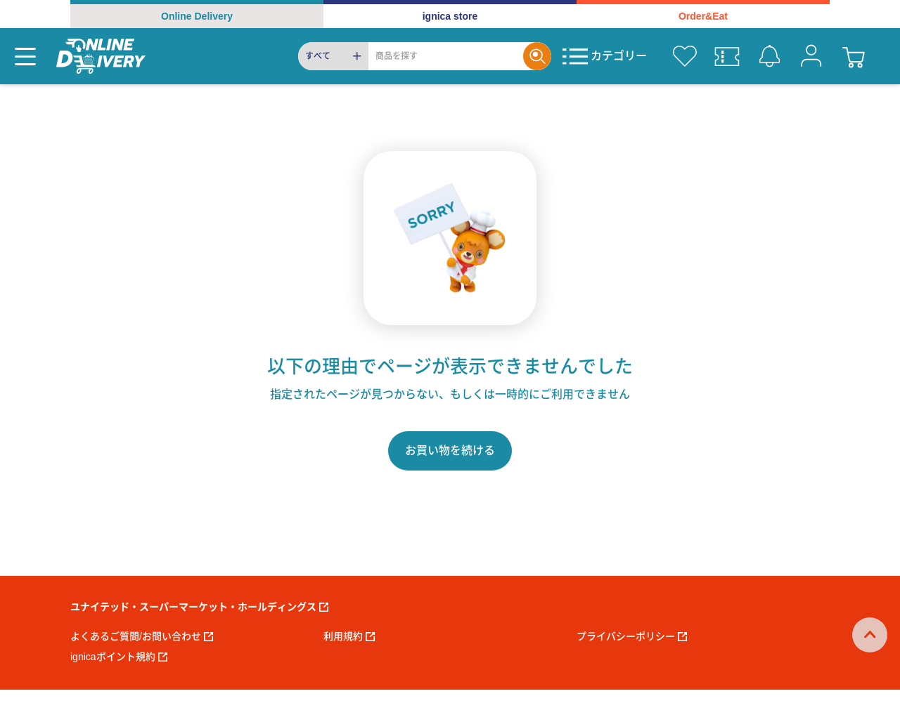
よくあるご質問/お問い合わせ (141, 636)
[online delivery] (101, 56)
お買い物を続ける (450, 450)
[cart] (853, 56)
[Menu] (25, 56)
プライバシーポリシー (632, 636)
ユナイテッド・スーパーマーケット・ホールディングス (199, 606)
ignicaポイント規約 (118, 656)
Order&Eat (703, 16)
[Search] (445, 56)
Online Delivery (197, 16)
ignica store (450, 16)
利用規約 (349, 636)
